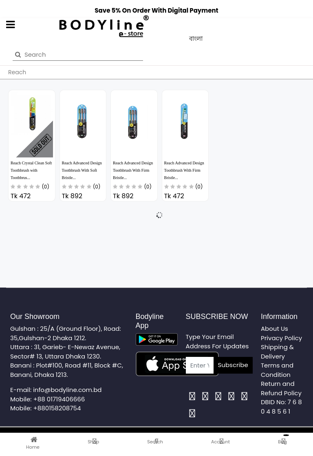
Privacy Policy (281, 338)
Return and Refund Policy (281, 388)
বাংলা (196, 38)
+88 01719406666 (59, 399)
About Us (274, 328)
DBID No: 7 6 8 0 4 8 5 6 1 (281, 407)
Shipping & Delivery (277, 352)
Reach (17, 72)
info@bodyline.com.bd (67, 389)
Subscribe (233, 365)
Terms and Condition (277, 370)
